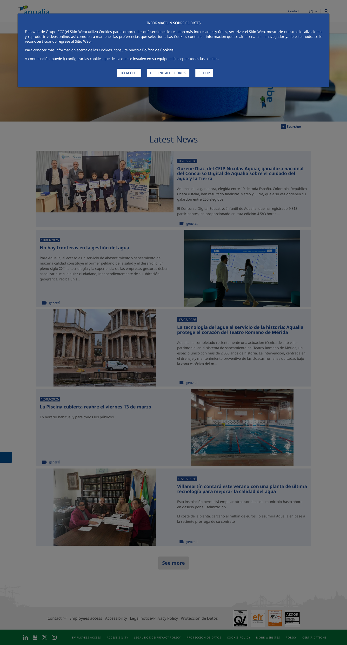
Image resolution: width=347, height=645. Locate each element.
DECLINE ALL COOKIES (168, 73)
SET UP (204, 73)
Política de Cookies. (158, 50)
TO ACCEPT (129, 73)
